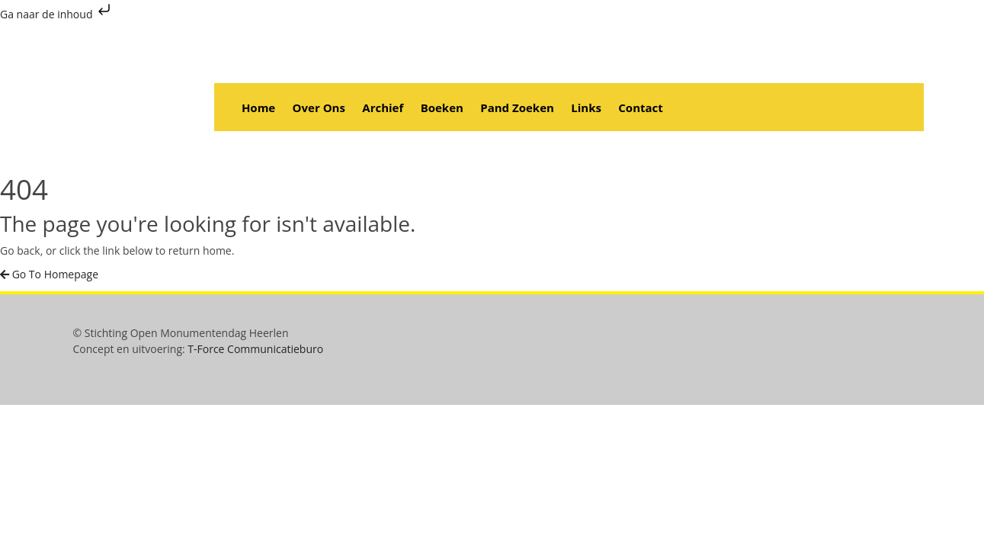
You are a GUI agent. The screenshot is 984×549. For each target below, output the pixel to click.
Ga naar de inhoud (57, 14)
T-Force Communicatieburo (255, 349)
